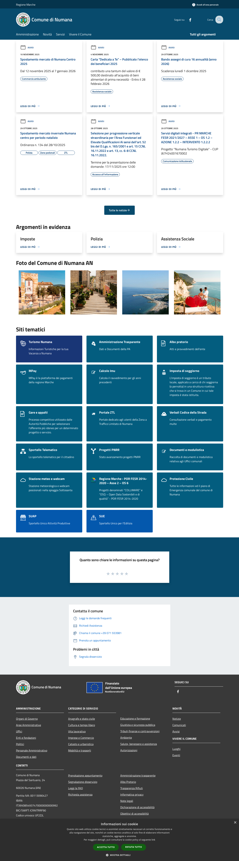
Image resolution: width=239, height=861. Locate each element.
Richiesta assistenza (80, 794)
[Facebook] (187, 19)
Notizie (176, 719)
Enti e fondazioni (26, 738)
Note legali (126, 801)
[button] (119, 855)
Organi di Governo (27, 719)
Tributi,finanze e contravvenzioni (140, 731)
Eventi (176, 755)
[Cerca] (219, 19)
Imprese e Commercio (81, 738)
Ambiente (126, 737)
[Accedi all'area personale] (205, 5)
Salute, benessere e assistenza (138, 744)
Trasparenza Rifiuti (131, 788)
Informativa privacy (132, 794)
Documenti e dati (26, 757)
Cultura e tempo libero (81, 725)
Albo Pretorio (128, 782)
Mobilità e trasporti (79, 750)
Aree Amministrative (28, 725)
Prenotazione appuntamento (85, 775)
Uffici (19, 731)
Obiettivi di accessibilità (134, 813)
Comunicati (179, 725)
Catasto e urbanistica (81, 744)
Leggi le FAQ (75, 788)
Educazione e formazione (135, 718)
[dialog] (119, 840)
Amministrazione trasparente (138, 775)
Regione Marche (25, 4)
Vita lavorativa (77, 731)
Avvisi (27, 47)
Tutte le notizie (119, 210)
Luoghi (176, 749)
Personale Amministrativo (31, 750)
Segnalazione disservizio (82, 782)
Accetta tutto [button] (106, 847)
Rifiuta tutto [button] (133, 846)
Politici (20, 744)
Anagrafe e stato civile (81, 719)
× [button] (235, 822)
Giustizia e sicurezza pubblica (137, 725)
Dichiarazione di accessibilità (137, 807)
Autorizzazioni (128, 750)
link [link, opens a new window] (153, 839)
